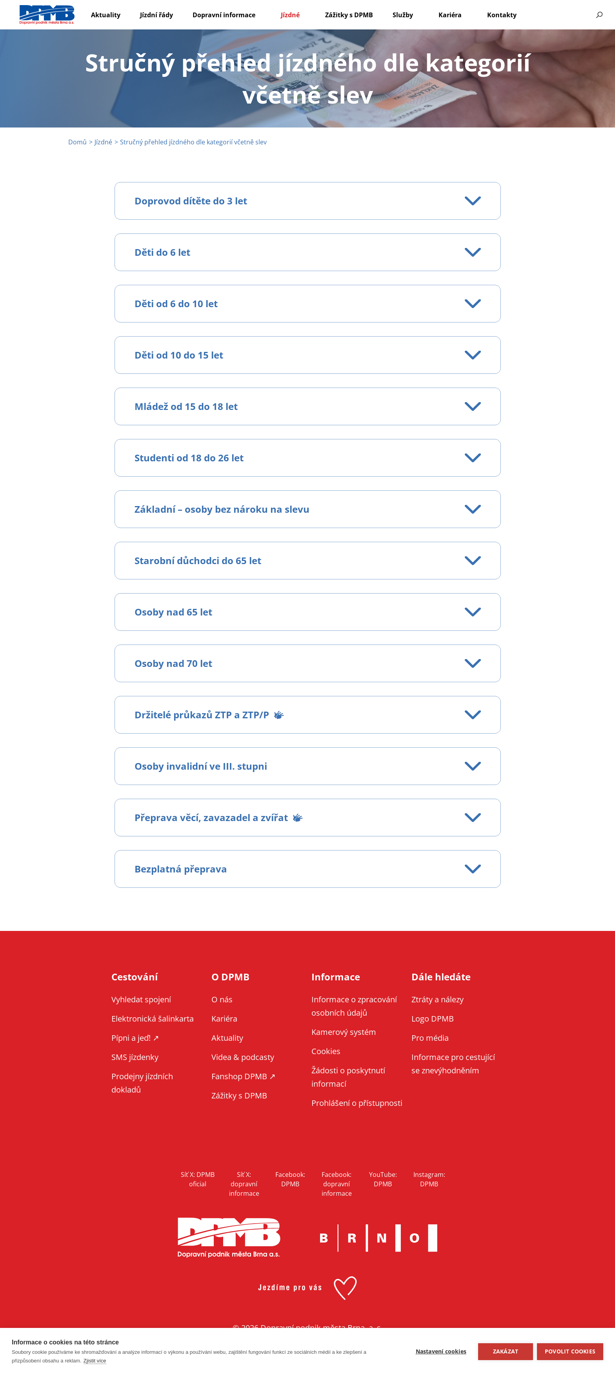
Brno (378, 1238)
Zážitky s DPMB (349, 15)
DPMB (229, 1238)
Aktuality (105, 15)
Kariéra (450, 15)
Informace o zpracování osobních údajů (354, 1006)
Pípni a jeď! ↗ (135, 1038)
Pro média (430, 1038)
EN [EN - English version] (549, 15)
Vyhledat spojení (141, 999)
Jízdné (290, 15)
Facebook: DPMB (290, 1179)
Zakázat (505, 1351)
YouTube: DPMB (383, 1179)
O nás (222, 999)
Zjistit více (95, 1361)
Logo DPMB (432, 1018)
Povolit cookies (570, 1351)
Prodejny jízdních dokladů (142, 1083)
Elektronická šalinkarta (152, 1018)
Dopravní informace (224, 15)
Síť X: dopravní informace (244, 1184)
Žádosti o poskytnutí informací (348, 1077)
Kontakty (502, 15)
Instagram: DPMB (429, 1179)
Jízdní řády (156, 15)
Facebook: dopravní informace (337, 1184)
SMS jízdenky (134, 1057)
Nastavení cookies (441, 1351)
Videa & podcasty (242, 1057)
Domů (77, 142)
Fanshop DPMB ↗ (243, 1076)
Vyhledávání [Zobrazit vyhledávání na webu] (599, 15)
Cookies (325, 1051)
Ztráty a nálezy (437, 999)
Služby (403, 15)
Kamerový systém (343, 1032)
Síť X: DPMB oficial (198, 1179)
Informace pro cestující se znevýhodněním (570, 15)
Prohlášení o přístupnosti (356, 1103)
